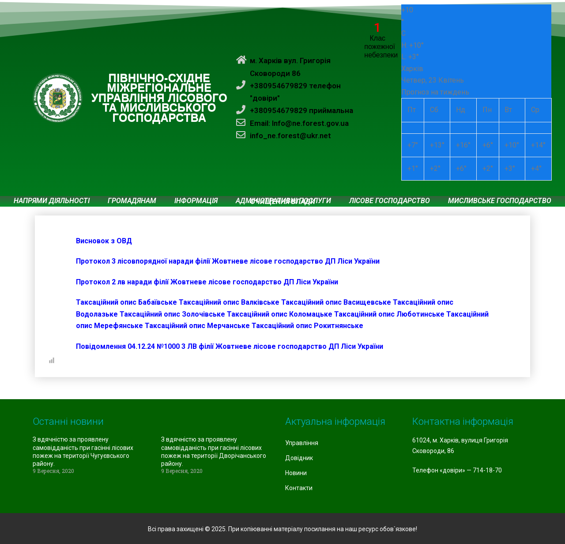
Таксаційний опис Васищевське (336, 302)
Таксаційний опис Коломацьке (279, 314)
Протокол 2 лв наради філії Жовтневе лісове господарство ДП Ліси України (207, 282)
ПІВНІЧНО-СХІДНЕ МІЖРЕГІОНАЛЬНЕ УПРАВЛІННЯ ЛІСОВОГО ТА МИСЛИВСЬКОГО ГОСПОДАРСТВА (159, 98)
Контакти (299, 487)
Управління (301, 442)
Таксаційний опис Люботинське (389, 314)
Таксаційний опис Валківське (229, 302)
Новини (296, 472)
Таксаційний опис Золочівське (172, 314)
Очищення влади (282, 201)
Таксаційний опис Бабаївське (126, 302)
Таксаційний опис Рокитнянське (307, 325)
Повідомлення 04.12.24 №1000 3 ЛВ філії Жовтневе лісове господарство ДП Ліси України (229, 346)
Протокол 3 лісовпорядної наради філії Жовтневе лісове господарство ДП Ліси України (228, 261)
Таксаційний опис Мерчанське (197, 325)
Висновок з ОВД (104, 241)
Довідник (299, 457)
